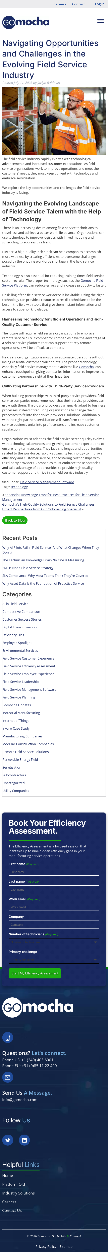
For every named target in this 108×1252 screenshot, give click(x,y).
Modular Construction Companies (28, 744)
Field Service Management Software (47, 482)
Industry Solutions (18, 1193)
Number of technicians (33, 934)
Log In (100, 4)
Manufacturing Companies (22, 736)
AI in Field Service (15, 604)
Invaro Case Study (16, 728)
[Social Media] (10, 1143)
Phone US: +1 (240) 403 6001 (27, 1060)
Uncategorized (13, 783)
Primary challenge (23, 952)
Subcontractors (14, 775)
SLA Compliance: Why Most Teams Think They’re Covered (45, 575)
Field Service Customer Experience (28, 658)
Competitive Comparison (21, 611)
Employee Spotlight (17, 643)
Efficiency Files (13, 635)
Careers (59, 4)
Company (16, 917)
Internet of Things (15, 720)
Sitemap (66, 1246)
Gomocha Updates (16, 705)
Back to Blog (15, 520)
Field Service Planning (18, 697)
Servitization (11, 767)
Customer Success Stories (22, 619)
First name (24, 864)
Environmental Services (20, 650)
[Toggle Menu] (100, 21)
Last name (24, 881)
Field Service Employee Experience (28, 674)
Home (7, 1175)
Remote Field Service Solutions (25, 752)
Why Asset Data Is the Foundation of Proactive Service (43, 583)
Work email (24, 899)
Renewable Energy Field (20, 759)
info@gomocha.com (20, 1099)
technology (19, 487)
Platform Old (13, 1184)
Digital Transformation (19, 627)
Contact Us (12, 1210)
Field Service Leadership (20, 682)
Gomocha (86, 367)
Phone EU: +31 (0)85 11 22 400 (29, 1065)
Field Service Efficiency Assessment (28, 666)
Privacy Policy (46, 1246)
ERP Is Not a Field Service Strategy (27, 568)
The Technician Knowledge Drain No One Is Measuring (43, 560)
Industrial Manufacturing (21, 713)
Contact (78, 4)
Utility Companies (15, 791)
